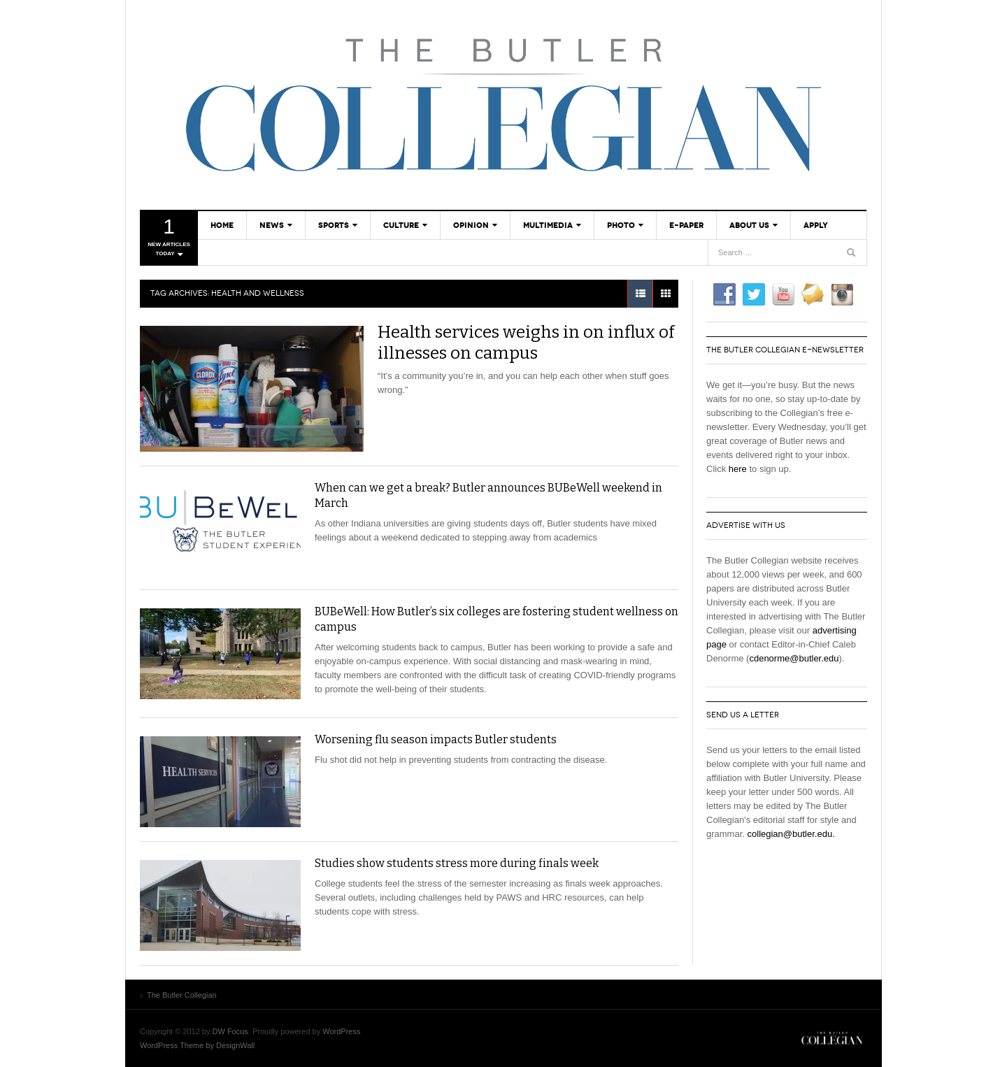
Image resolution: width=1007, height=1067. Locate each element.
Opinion (471, 225)
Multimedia (548, 225)
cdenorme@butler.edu (793, 658)
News (271, 225)
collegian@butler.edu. (791, 834)
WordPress (341, 1031)
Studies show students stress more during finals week (457, 863)
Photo (621, 225)
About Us (749, 225)
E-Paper (686, 225)
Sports (333, 225)
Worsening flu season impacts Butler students (436, 739)
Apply (816, 225)
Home (222, 225)
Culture (401, 225)
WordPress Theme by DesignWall (197, 1045)
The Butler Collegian (503, 105)
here (738, 469)
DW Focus (230, 1031)
